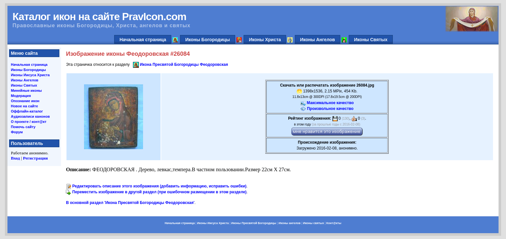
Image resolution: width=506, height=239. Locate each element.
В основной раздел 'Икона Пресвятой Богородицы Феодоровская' (130, 202)
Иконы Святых (370, 39)
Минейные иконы (26, 90)
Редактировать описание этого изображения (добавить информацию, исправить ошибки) (159, 186)
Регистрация (35, 158)
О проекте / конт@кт (28, 122)
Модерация (21, 96)
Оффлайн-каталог (27, 111)
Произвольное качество (330, 108)
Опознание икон (25, 101)
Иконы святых (313, 223)
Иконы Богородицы (207, 39)
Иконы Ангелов (317, 39)
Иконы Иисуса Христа (30, 75)
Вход (15, 158)
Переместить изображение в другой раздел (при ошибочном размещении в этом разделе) (159, 192)
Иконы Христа (265, 39)
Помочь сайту (23, 127)
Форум (17, 132)
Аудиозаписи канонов (30, 116)
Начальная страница (142, 39)
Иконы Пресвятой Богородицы (253, 223)
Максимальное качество (330, 103)
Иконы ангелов (290, 223)
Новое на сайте (24, 106)
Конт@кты (333, 223)
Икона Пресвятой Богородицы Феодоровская (184, 64)
